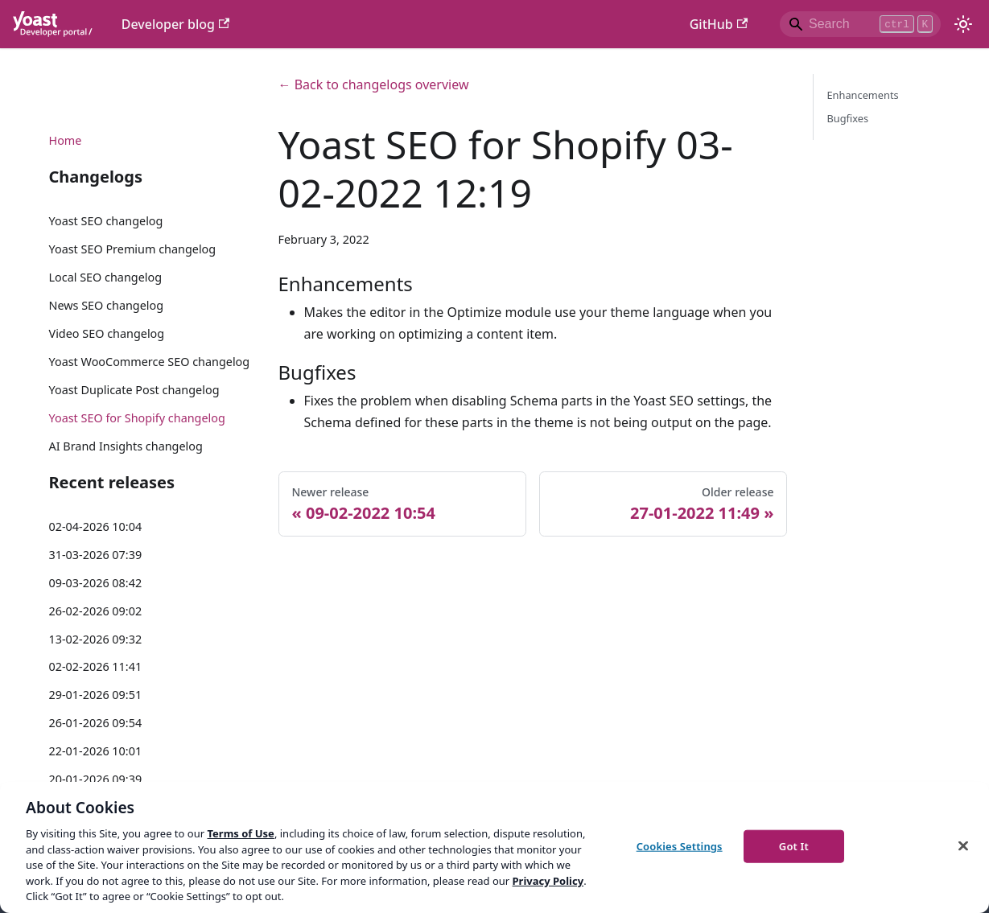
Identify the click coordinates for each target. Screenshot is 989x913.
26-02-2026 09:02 (95, 611)
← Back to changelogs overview (373, 84)
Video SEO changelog (107, 333)
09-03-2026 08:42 (95, 582)
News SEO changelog (106, 305)
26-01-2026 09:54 (95, 722)
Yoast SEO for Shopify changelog (137, 418)
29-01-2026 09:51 (95, 694)
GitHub (719, 24)
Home (65, 140)
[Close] (963, 845)
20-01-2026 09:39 (95, 779)
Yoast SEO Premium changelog (132, 249)
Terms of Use (240, 833)
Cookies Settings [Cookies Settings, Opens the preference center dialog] (680, 845)
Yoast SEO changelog (106, 220)
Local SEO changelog (106, 277)
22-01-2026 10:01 (95, 751)
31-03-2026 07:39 (95, 554)
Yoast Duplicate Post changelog (134, 389)
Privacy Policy (548, 881)
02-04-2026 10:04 (95, 526)
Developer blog (176, 24)
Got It (794, 845)
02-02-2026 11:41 (95, 666)
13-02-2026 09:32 (95, 639)
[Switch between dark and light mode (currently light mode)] (963, 24)
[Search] (860, 24)
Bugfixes (847, 118)
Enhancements (862, 95)
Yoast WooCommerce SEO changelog (149, 361)
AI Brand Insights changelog (126, 446)
